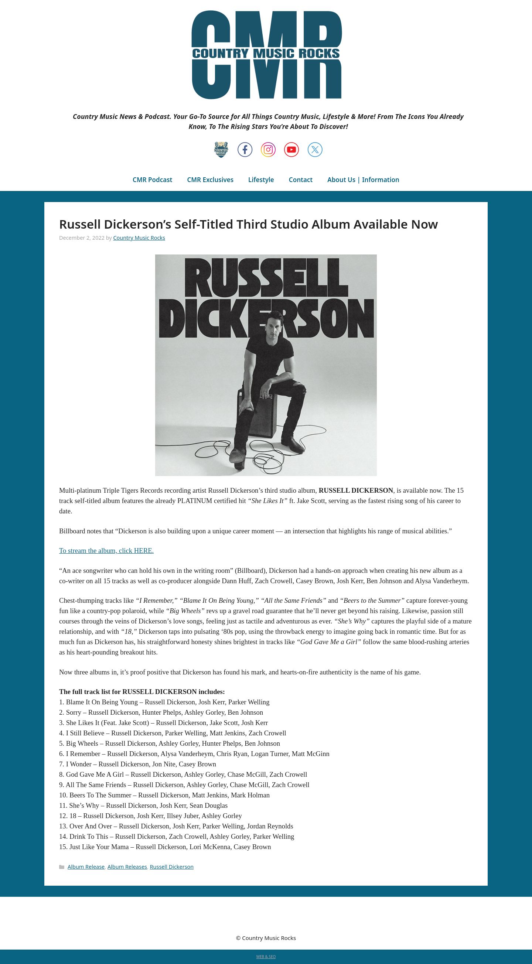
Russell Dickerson (172, 866)
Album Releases (127, 866)
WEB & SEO (266, 956)
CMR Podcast (152, 179)
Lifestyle (261, 179)
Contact (301, 179)
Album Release (86, 866)
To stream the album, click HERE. (106, 550)
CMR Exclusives (210, 179)
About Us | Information (363, 179)
